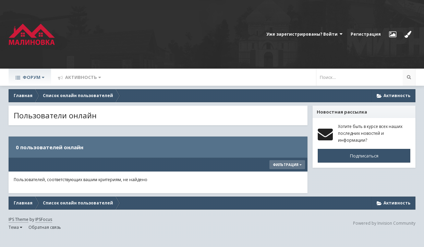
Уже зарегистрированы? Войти (304, 34)
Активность (82, 77)
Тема (15, 227)
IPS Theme (18, 219)
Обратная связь (44, 227)
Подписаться (364, 156)
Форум (33, 77)
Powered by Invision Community (384, 223)
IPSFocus (43, 219)
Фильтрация (287, 164)
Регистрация (366, 34)
